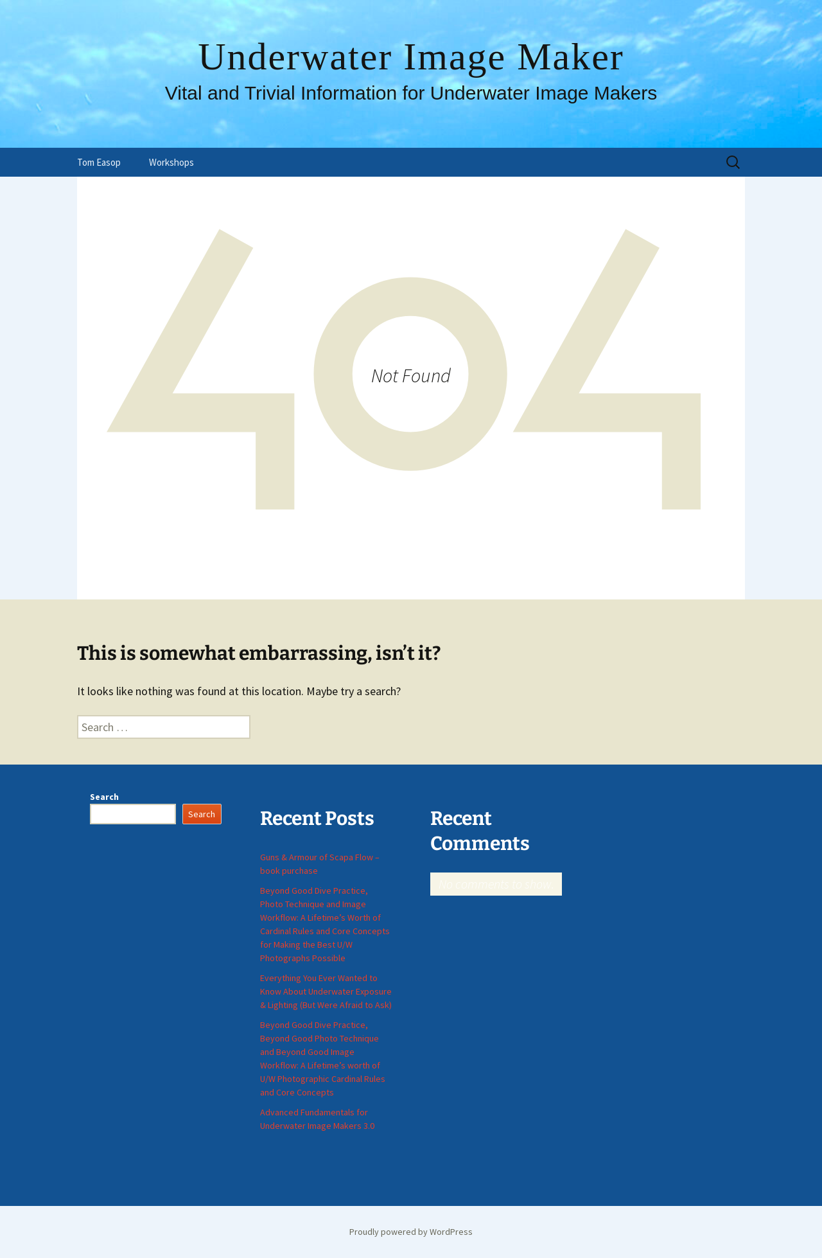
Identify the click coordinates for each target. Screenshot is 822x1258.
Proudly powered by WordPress (411, 1231)
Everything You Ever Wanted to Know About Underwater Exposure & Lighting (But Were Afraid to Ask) (326, 991)
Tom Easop (99, 162)
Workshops (171, 162)
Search (104, 796)
